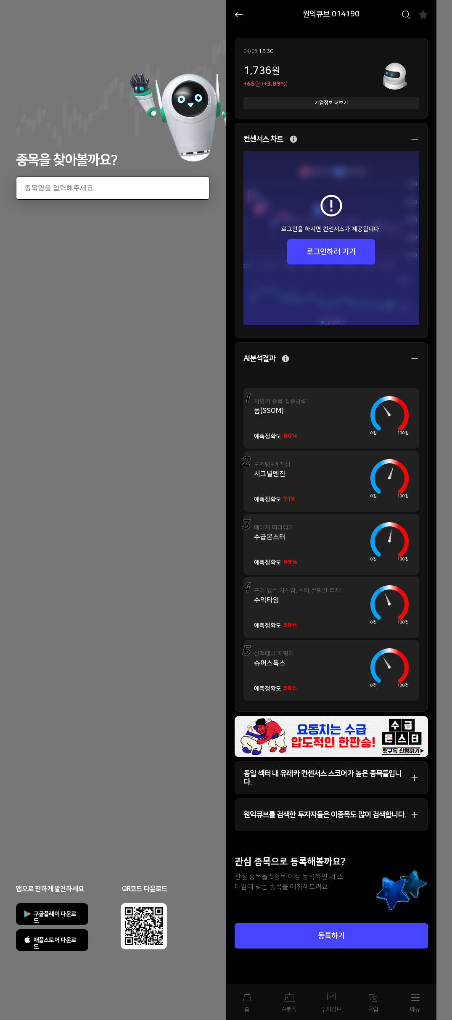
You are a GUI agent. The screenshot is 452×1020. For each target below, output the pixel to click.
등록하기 (331, 936)
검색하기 (406, 14)
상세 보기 (410, 139)
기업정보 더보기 (331, 103)
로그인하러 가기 (331, 252)
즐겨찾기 (423, 14)
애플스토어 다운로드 (55, 943)
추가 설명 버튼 (293, 139)
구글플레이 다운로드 (55, 917)
